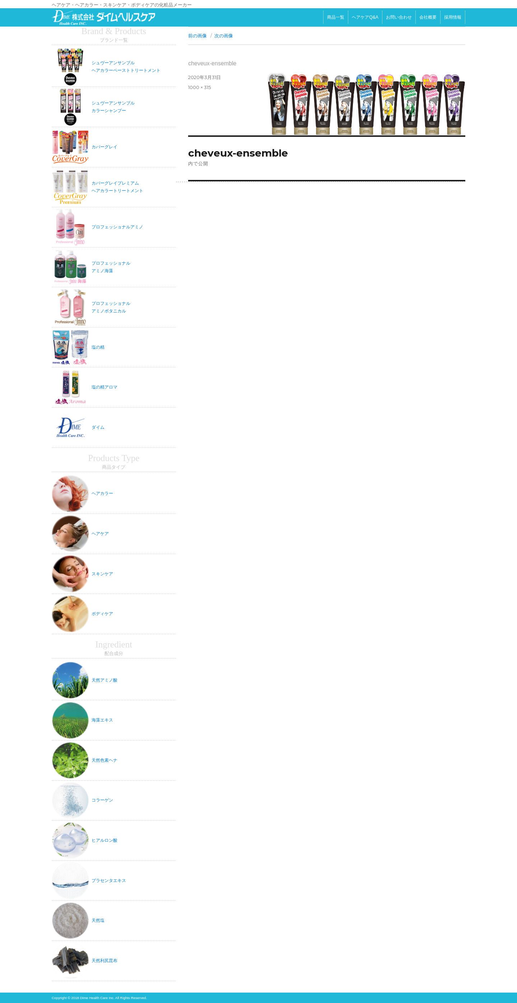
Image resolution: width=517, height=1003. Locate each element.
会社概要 (428, 17)
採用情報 (452, 17)
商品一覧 (335, 17)
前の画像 (197, 35)
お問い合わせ (399, 17)
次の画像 (223, 35)
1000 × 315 (199, 87)
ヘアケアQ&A (365, 17)
